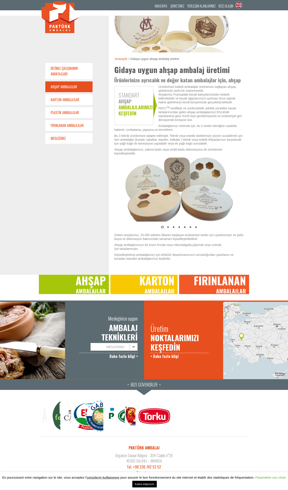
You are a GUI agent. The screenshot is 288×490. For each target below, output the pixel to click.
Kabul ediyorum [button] (144, 484)
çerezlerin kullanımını (103, 477)
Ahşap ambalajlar (64, 86)
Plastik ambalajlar (65, 112)
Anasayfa (161, 6)
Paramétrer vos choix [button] (270, 477)
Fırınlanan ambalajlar (67, 125)
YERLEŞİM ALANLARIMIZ (201, 6)
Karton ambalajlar (65, 99)
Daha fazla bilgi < (124, 356)
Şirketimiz (177, 6)
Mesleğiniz (58, 138)
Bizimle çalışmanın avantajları (64, 71)
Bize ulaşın (226, 6)
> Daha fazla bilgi (165, 356)
